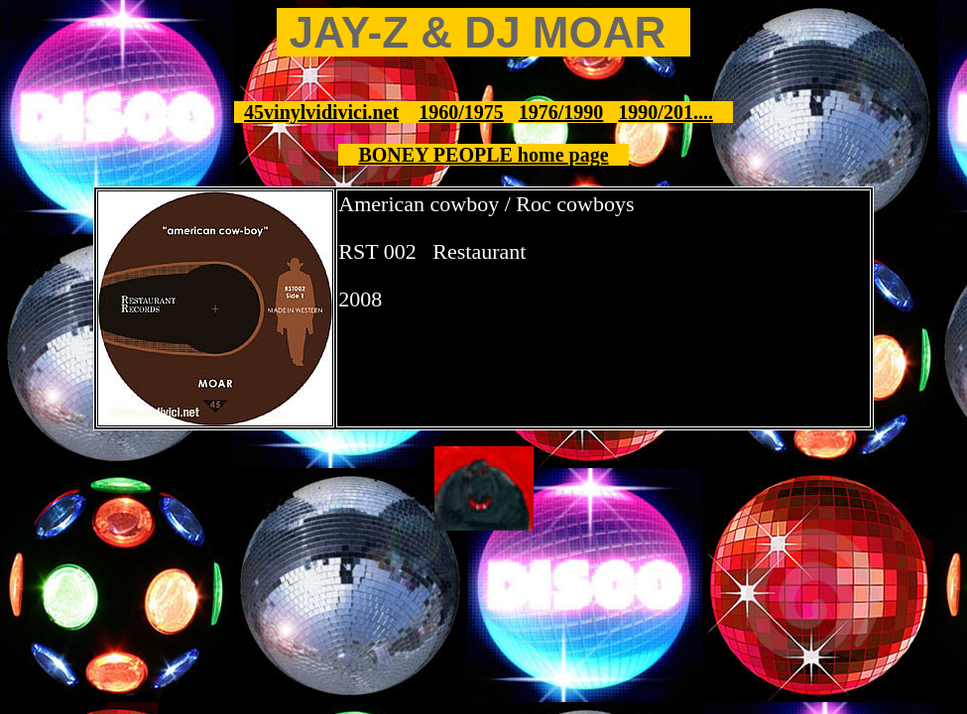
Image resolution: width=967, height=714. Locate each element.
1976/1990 (561, 112)
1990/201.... (665, 112)
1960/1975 (461, 112)
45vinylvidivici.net (321, 112)
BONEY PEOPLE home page (483, 155)
